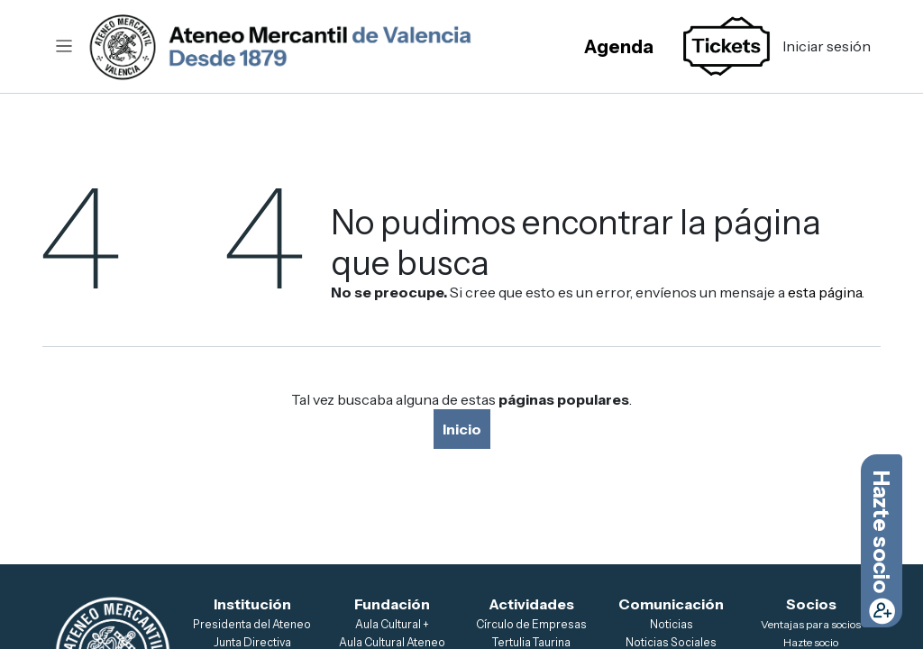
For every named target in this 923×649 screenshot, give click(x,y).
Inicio (462, 429)
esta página (825, 292)
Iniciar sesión (826, 46)
